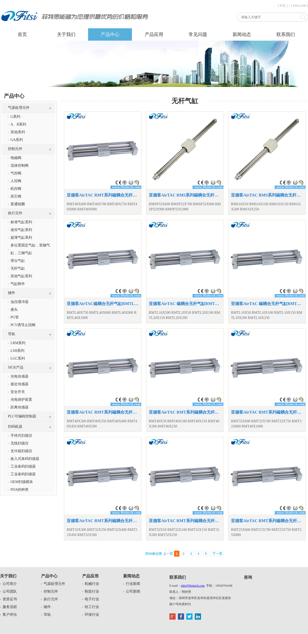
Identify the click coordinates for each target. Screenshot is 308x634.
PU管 (15, 317)
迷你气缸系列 (21, 230)
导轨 (11, 334)
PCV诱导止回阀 (23, 325)
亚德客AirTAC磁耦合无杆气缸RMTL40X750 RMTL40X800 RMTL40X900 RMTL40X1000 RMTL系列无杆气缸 (103, 303)
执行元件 (15, 213)
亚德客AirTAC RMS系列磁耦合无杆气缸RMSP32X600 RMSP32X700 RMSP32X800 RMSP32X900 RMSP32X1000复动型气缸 (185, 195)
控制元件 (15, 149)
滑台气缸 (18, 261)
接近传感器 (19, 384)
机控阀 (16, 189)
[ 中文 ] (282, 5)
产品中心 (110, 34)
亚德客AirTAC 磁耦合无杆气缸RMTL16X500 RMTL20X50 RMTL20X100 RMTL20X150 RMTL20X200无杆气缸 (185, 303)
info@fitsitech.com (193, 585)
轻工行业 (92, 607)
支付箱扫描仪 (21, 451)
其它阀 (16, 196)
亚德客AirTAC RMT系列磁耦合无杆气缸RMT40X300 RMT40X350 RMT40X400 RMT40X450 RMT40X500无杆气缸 (103, 412)
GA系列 (17, 140)
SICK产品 (15, 367)
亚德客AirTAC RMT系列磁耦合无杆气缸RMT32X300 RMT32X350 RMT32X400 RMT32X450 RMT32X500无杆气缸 (103, 521)
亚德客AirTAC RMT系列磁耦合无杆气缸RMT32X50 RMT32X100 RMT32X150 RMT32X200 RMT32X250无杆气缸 (185, 521)
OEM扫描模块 (22, 482)
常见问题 (198, 34)
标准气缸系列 (21, 222)
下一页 (217, 554)
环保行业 (92, 615)
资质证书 (10, 599)
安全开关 (18, 392)
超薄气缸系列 (21, 237)
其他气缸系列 (21, 276)
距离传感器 (19, 407)
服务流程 (10, 607)
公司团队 (10, 591)
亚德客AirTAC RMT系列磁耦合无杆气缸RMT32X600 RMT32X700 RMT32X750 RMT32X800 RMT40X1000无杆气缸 (267, 412)
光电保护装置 (21, 399)
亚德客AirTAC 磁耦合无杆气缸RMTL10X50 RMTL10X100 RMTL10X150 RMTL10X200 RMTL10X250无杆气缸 (267, 303)
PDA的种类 (19, 490)
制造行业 (92, 591)
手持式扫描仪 (21, 435)
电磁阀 (16, 158)
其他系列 (18, 132)
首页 (22, 34)
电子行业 (92, 599)
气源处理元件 (19, 108)
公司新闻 (133, 591)
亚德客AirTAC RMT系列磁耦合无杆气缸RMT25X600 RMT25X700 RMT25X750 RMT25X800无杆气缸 (267, 521)
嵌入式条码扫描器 (25, 459)
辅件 (11, 293)
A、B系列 (18, 124)
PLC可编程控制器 (22, 416)
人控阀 (16, 181)
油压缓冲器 (19, 302)
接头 (14, 309)
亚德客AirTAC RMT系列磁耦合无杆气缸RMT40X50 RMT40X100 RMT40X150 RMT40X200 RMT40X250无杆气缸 (185, 412)
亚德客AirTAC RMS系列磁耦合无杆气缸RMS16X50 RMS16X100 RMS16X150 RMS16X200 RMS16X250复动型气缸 (267, 195)
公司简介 (10, 584)
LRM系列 (18, 343)
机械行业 (92, 584)
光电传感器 (19, 376)
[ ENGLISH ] (299, 5)
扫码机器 (15, 426)
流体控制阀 (19, 165)
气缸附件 (18, 284)
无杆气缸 (18, 268)
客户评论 (10, 615)
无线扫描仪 (19, 443)
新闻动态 (242, 34)
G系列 (15, 117)
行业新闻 (133, 584)
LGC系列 (18, 358)
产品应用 (154, 34)
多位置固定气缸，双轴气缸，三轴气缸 (30, 249)
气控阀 (16, 173)
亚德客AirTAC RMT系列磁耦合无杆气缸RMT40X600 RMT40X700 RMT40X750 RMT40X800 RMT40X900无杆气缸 (103, 195)
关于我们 (66, 34)
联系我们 (285, 34)
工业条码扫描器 (23, 466)
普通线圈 (18, 204)
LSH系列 (17, 351)
